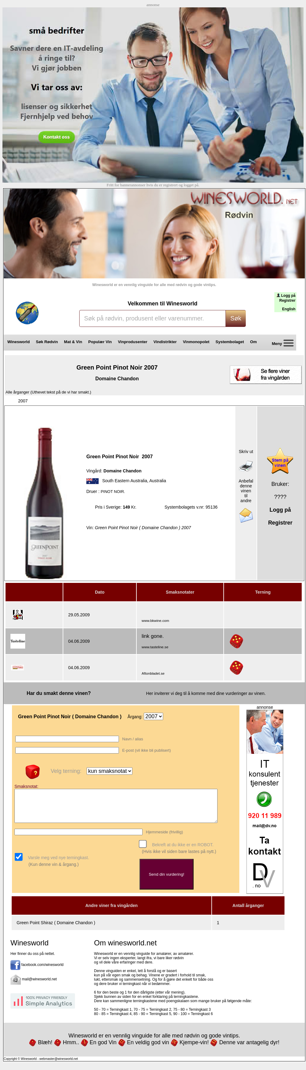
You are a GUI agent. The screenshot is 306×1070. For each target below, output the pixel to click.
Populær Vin (100, 341)
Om (255, 341)
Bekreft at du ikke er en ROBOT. (182, 850)
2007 (23, 400)
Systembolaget (230, 341)
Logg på (288, 295)
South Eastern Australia (124, 480)
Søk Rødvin (47, 341)
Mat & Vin (73, 341)
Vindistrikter (165, 341)
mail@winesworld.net (39, 985)
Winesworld (18, 341)
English (288, 309)
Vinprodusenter (132, 341)
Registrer (287, 300)
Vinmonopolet (196, 341)
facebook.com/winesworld (42, 970)
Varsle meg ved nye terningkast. (58, 863)
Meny (280, 343)
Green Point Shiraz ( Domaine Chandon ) (56, 928)
